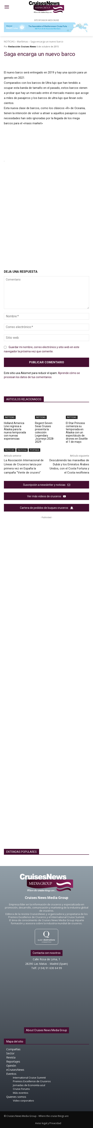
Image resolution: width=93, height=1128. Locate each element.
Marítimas (22, 41)
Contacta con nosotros (47, 952)
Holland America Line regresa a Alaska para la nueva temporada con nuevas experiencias (15, 431)
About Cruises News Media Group (46, 1030)
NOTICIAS (9, 41)
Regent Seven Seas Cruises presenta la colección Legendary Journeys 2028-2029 (44, 432)
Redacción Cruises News (22, 46)
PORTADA (34, 450)
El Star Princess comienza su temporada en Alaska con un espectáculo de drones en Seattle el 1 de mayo (77, 432)
